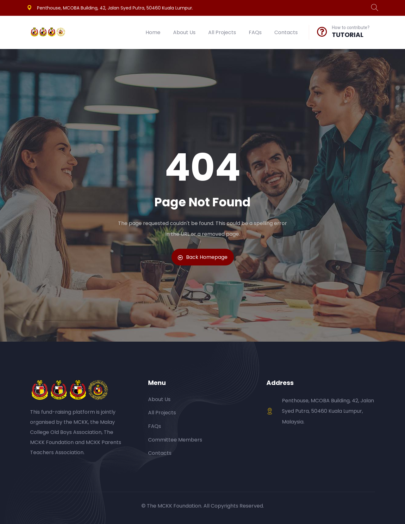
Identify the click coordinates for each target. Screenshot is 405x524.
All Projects (222, 32)
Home (153, 32)
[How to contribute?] (322, 32)
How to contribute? (351, 27)
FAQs (255, 32)
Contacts (286, 32)
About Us (184, 32)
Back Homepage (202, 257)
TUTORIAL (348, 34)
